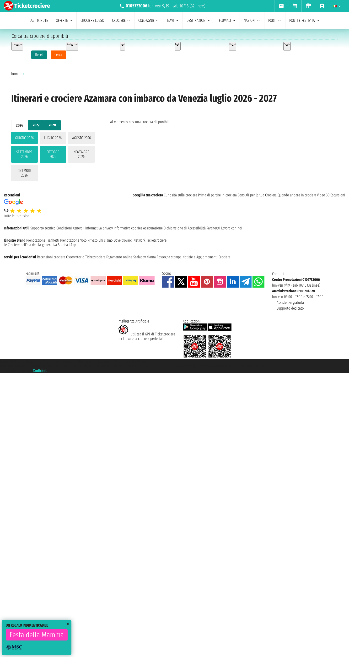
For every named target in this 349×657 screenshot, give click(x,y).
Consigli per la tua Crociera (257, 195)
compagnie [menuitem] (148, 20)
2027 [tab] (36, 125)
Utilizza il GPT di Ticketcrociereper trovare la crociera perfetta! (146, 336)
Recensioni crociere (51, 257)
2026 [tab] (19, 125)
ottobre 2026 (53, 154)
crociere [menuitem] (121, 20)
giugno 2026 (24, 138)
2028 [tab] (52, 125)
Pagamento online (119, 257)
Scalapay (139, 257)
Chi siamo (106, 240)
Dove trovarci (123, 240)
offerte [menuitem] (64, 20)
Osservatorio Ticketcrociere (85, 257)
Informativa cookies (128, 228)
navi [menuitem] (173, 20)
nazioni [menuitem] (252, 20)
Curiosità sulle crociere (180, 195)
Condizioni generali (70, 228)
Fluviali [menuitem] (227, 20)
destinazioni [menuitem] (199, 20)
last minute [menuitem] (38, 20)
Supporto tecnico (42, 228)
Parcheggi (213, 228)
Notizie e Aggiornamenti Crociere (206, 257)
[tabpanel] (53, 157)
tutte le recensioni (17, 216)
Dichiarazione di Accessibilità (185, 228)
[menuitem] (281, 6)
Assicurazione (153, 228)
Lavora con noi (231, 228)
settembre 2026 (24, 154)
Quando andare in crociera (297, 195)
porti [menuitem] (274, 20)
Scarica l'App (67, 245)
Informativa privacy (99, 228)
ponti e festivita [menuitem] (304, 20)
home (15, 74)
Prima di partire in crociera (217, 195)
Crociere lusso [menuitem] (92, 20)
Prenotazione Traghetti (42, 240)
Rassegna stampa (169, 257)
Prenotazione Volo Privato (79, 240)
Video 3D (323, 195)
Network (139, 240)
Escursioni (337, 195)
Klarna (151, 257)
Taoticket (40, 370)
